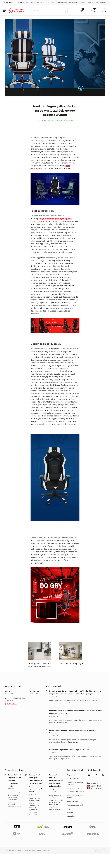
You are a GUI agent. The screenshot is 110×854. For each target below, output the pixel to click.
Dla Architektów (87, 2)
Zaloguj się (71, 816)
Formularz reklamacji (75, 805)
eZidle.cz (92, 784)
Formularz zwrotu (74, 801)
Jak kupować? (74, 2)
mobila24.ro (94, 788)
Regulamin (62, 2)
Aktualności (53, 686)
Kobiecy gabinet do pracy (70, 663)
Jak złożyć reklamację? (75, 792)
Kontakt (103, 2)
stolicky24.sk (94, 786)
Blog (96, 2)
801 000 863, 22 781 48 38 (13, 2)
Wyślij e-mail (12, 704)
